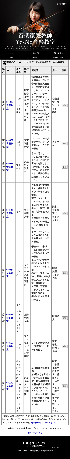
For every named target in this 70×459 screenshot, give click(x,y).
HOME (12, 53)
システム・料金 (35, 53)
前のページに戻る (35, 433)
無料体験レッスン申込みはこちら (44, 423)
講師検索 (35, 57)
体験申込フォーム (58, 57)
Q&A (11, 57)
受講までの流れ (58, 53)
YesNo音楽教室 (34, 451)
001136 (9, 386)
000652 (9, 166)
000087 (9, 273)
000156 (9, 346)
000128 (9, 213)
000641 (9, 317)
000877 (9, 143)
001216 (9, 105)
